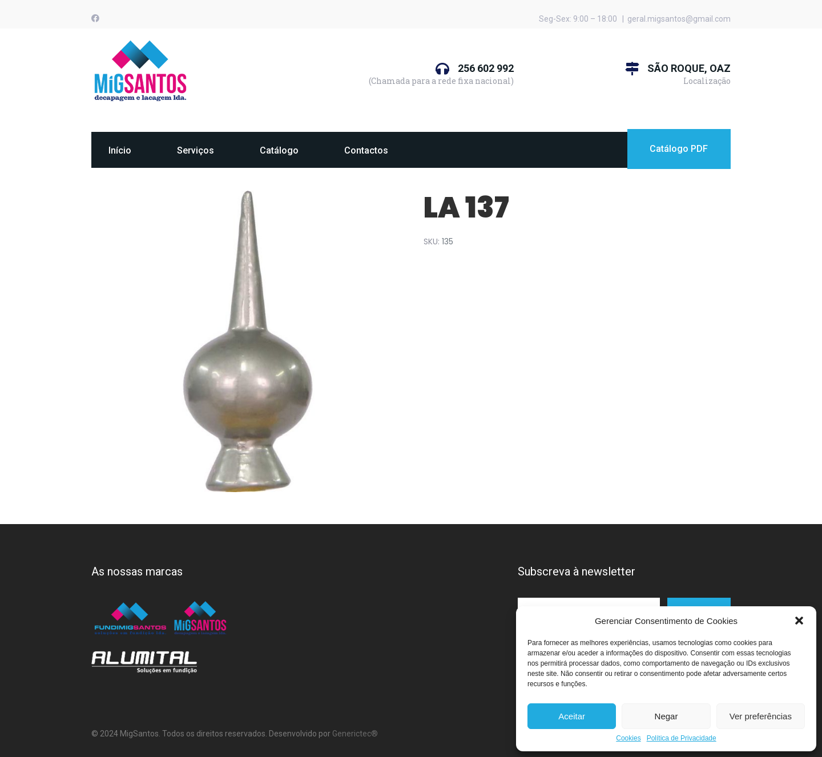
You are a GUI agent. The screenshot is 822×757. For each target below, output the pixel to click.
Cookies (628, 738)
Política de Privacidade (681, 738)
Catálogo (279, 150)
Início (119, 150)
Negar (666, 716)
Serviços (195, 150)
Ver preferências (761, 716)
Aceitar (571, 716)
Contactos (366, 150)
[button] (799, 620)
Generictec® (355, 733)
